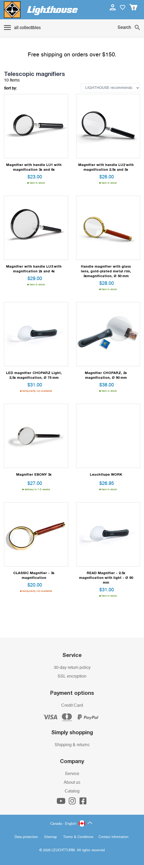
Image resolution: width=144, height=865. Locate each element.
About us (72, 782)
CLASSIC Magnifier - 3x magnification (33, 575)
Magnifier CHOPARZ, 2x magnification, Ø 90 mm (106, 375)
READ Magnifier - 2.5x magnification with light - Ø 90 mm (106, 577)
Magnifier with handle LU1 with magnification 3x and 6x (34, 167)
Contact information (113, 837)
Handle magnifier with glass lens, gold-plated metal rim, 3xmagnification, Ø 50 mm (106, 271)
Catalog (72, 791)
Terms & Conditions (78, 837)
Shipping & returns (72, 745)
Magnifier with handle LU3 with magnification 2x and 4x (34, 268)
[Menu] (22, 28)
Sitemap (50, 837)
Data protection (26, 837)
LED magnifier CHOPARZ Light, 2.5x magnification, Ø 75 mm (34, 375)
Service (72, 774)
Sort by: (10, 88)
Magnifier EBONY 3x (34, 474)
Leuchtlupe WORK (106, 474)
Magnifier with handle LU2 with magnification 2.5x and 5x (106, 167)
